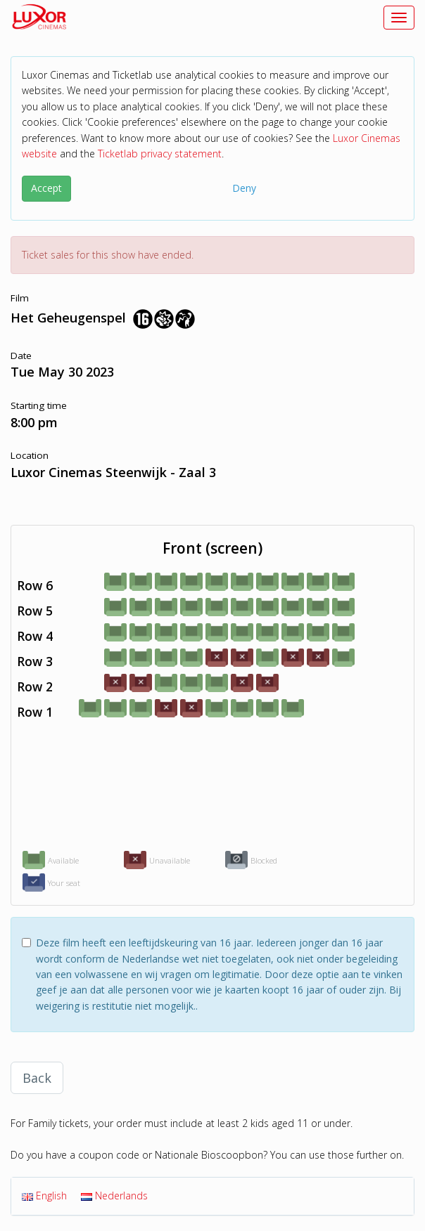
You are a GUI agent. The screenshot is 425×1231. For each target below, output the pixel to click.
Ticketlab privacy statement (160, 153)
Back (37, 1077)
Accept (46, 188)
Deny (244, 188)
